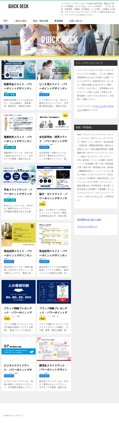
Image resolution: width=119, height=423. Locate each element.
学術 (42, 204)
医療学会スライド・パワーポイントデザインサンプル (18, 87)
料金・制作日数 (40, 21)
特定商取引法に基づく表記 (89, 219)
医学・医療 (10, 95)
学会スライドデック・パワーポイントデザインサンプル (18, 192)
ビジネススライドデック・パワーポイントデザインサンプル (18, 368)
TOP (5, 21)
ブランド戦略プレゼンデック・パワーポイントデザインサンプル (18, 311)
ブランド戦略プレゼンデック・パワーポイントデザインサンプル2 (53, 311)
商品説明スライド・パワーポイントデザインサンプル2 (53, 254)
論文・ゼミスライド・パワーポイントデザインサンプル (53, 197)
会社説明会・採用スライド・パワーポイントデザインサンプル (53, 140)
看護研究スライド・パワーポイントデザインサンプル (18, 140)
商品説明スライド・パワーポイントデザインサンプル (18, 254)
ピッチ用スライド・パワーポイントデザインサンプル (53, 87)
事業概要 (58, 21)
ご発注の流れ (20, 21)
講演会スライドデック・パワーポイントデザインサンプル (53, 368)
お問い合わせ (75, 21)
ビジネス (44, 95)
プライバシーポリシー (87, 226)
